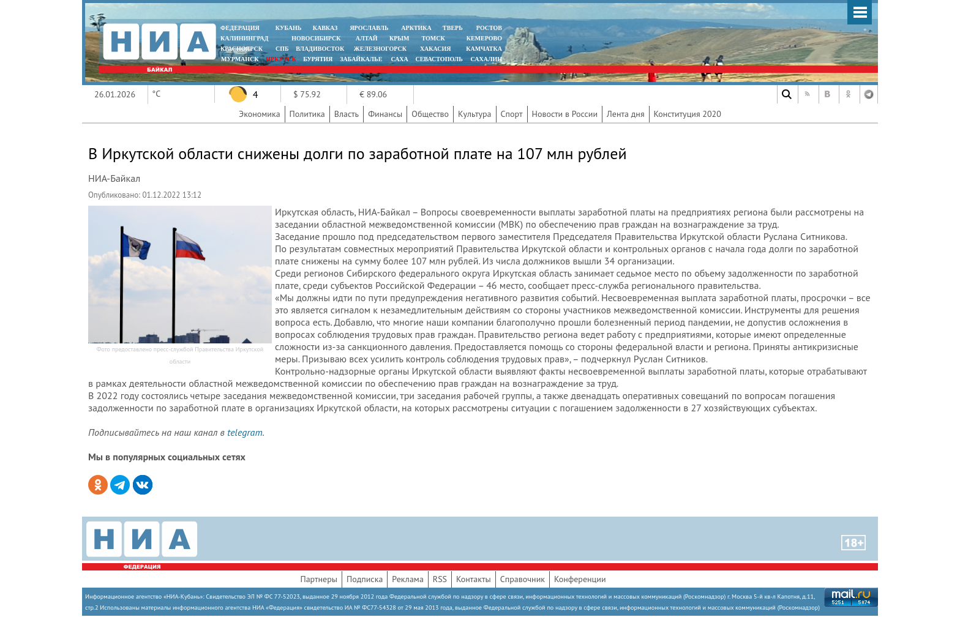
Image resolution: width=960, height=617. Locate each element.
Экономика (259, 113)
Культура (475, 113)
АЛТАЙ (367, 38)
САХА (399, 59)
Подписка (365, 579)
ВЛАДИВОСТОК (320, 48)
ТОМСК (435, 38)
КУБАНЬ (288, 27)
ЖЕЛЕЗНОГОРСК (380, 48)
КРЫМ (399, 38)
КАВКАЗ (325, 27)
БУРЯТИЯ (317, 59)
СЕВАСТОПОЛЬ (438, 59)
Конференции (580, 579)
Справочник (522, 579)
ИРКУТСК (281, 59)
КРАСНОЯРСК (241, 48)
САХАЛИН (486, 59)
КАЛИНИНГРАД (244, 38)
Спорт (512, 113)
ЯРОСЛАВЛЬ (369, 27)
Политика (307, 113)
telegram (244, 432)
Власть (346, 113)
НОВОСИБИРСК (315, 38)
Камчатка (483, 48)
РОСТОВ (489, 27)
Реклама (408, 579)
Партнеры (318, 579)
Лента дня (625, 113)
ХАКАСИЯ (434, 48)
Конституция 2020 (687, 113)
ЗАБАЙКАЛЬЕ (362, 59)
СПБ (282, 48)
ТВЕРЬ (453, 27)
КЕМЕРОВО (484, 38)
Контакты (473, 579)
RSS (440, 579)
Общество (430, 113)
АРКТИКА (416, 27)
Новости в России (565, 113)
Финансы (385, 113)
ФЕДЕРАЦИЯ (240, 27)
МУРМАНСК (240, 59)
